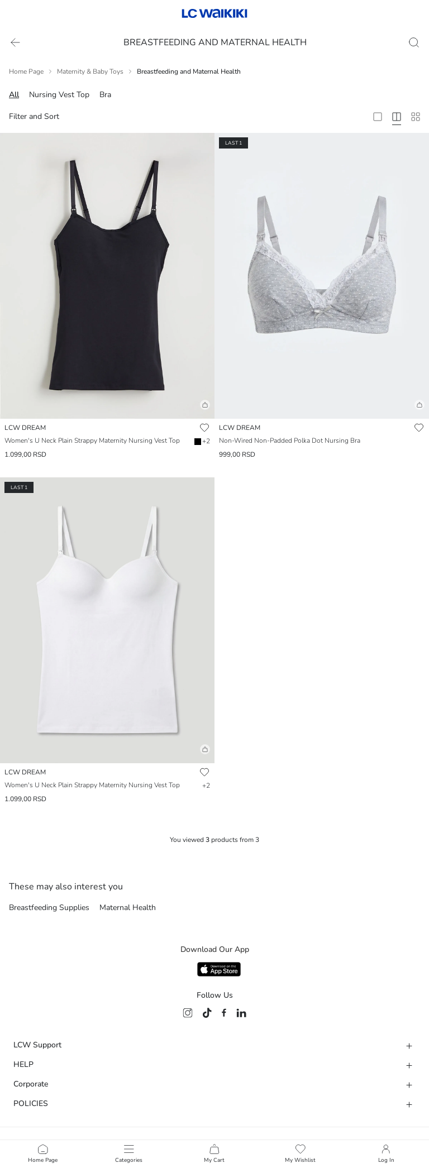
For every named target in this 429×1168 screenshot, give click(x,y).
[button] (107, 409)
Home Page (26, 71)
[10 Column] (415, 116)
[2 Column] (377, 116)
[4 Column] (396, 116)
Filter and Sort (34, 116)
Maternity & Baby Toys (90, 71)
